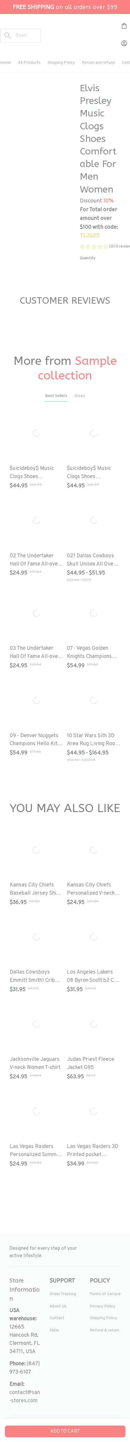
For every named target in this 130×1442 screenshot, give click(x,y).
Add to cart (65, 1431)
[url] (24, 1397)
